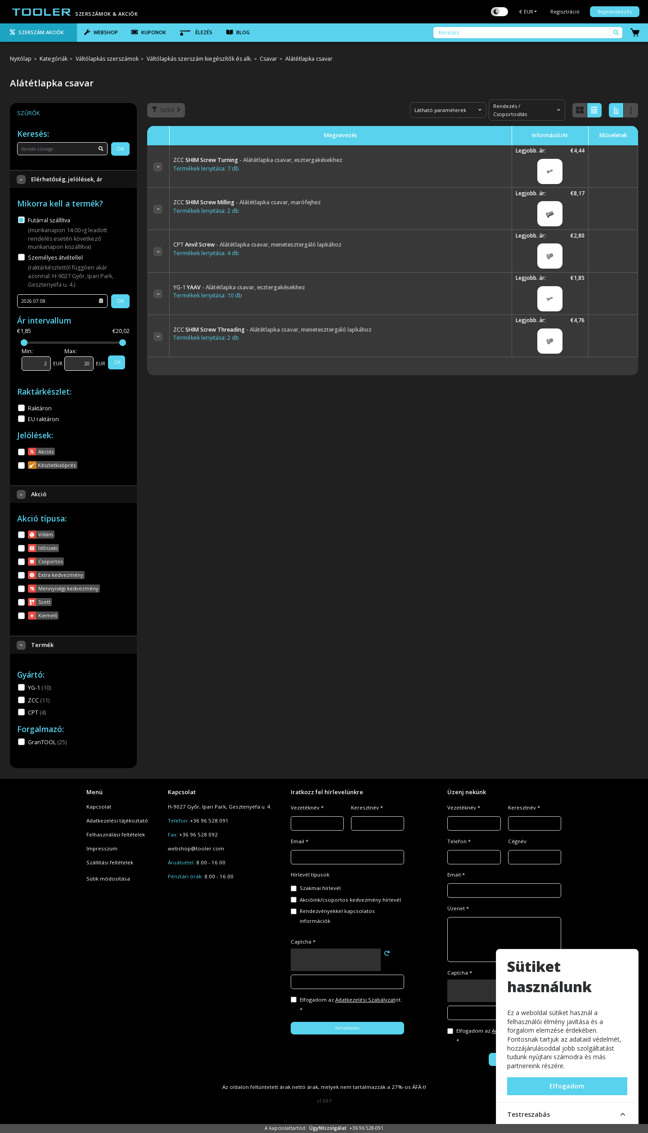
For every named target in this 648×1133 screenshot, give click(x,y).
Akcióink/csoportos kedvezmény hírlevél (350, 899)
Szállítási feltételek (109, 862)
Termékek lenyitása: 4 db (206, 253)
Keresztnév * (367, 807)
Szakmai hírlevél (320, 888)
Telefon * (459, 841)
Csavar (268, 59)
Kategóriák (54, 59)
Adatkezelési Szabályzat (365, 999)
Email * (299, 841)
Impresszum (101, 848)
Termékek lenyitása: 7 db (206, 168)
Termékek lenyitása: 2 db (206, 211)
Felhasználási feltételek (115, 834)
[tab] (38, 32)
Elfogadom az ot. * (351, 1004)
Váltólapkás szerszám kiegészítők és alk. (199, 59)
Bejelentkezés (615, 11)
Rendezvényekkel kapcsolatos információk (337, 916)
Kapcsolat (98, 806)
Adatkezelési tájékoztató (117, 820)
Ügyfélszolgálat (327, 1128)
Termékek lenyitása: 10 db (207, 295)
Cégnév (517, 841)
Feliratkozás (347, 1028)
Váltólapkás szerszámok (107, 59)
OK (120, 149)
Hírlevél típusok (310, 874)
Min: (27, 351)
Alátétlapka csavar (309, 59)
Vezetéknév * (307, 807)
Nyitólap (21, 59)
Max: (70, 351)
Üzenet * (458, 908)
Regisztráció (565, 11)
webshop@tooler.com (196, 848)
